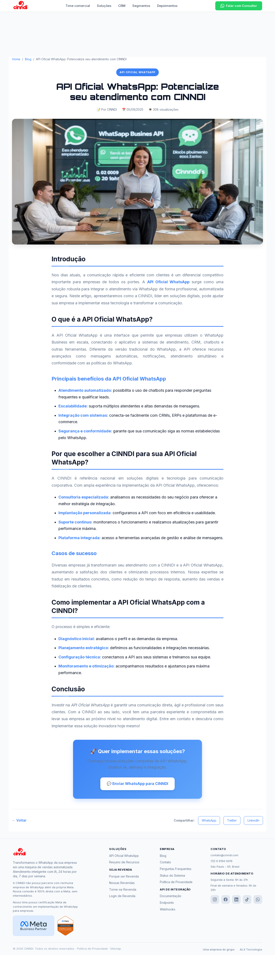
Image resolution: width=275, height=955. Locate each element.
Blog (28, 59)
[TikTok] (247, 900)
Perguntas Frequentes (175, 869)
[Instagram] (215, 900)
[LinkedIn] (236, 900)
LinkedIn (253, 820)
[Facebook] (225, 900)
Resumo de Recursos (124, 862)
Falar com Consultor (238, 6)
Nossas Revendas (122, 883)
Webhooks (167, 909)
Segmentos (141, 6)
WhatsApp (209, 820)
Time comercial (78, 6)
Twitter (232, 820)
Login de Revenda (122, 896)
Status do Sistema (172, 876)
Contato (165, 862)
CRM (121, 6)
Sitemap (115, 948)
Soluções (104, 6)
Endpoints (167, 903)
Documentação (170, 896)
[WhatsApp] (258, 900)
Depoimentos (167, 6)
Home (16, 59)
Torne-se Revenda (122, 890)
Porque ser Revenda (124, 876)
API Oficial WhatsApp (124, 856)
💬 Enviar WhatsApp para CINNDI (137, 784)
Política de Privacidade (176, 882)
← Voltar (19, 821)
